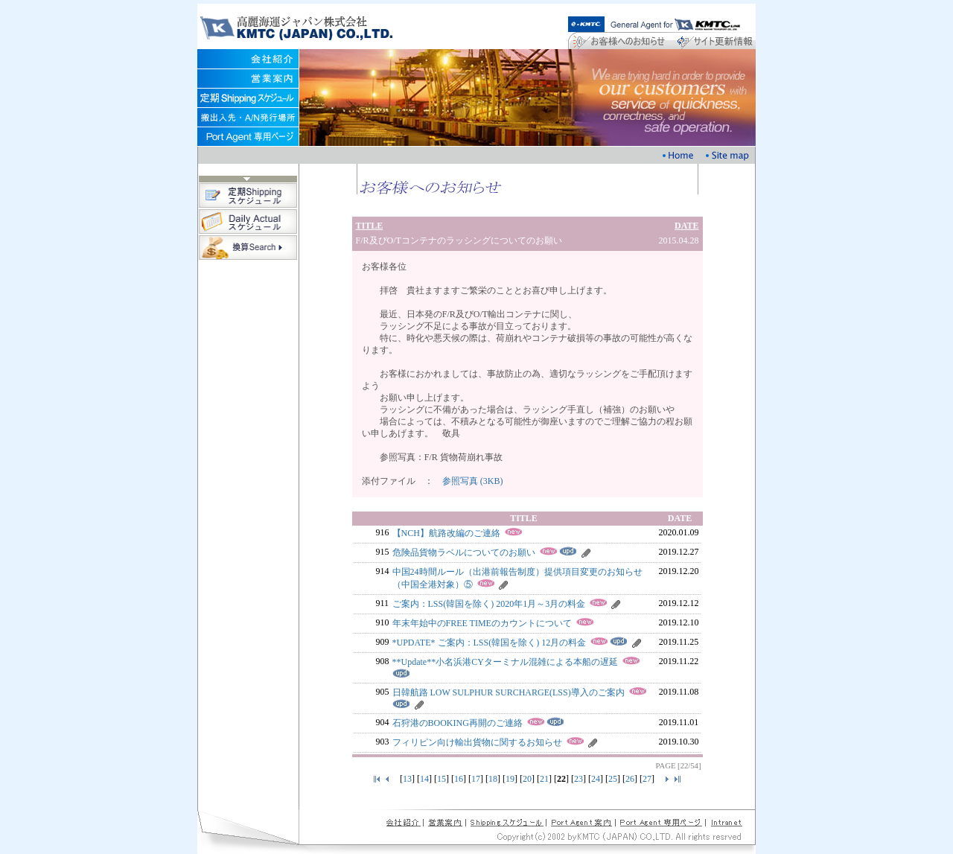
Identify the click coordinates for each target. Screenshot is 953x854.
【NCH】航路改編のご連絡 (446, 533)
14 (424, 779)
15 (441, 779)
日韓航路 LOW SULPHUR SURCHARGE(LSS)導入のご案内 (508, 692)
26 (629, 779)
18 (492, 779)
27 (647, 779)
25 (612, 779)
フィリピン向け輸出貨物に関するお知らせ (477, 742)
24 (595, 779)
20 (527, 779)
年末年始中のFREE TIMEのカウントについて (482, 623)
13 (407, 779)
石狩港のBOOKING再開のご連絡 (457, 723)
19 (510, 779)
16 (458, 779)
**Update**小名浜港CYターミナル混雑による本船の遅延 (505, 662)
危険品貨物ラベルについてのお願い (463, 552)
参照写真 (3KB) (472, 481)
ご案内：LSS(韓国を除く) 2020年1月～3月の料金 (489, 604)
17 (475, 779)
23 (578, 779)
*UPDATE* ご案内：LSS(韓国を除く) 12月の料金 (489, 642)
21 (544, 779)
